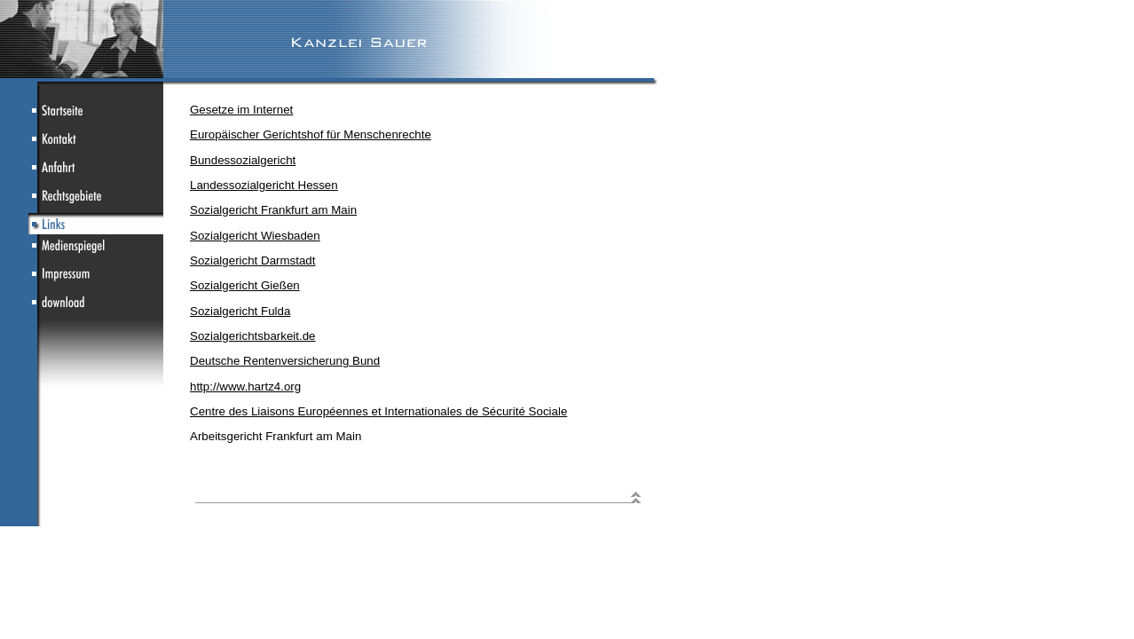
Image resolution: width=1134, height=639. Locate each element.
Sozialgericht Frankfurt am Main (273, 210)
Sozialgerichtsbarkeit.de (253, 336)
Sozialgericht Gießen (245, 285)
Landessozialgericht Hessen (264, 185)
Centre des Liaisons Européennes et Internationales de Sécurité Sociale (378, 411)
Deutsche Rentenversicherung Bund (285, 360)
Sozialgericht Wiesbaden (255, 235)
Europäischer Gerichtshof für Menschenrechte (310, 134)
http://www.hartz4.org (245, 386)
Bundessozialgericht (242, 160)
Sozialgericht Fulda (240, 311)
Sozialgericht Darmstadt (252, 260)
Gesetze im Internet (241, 109)
